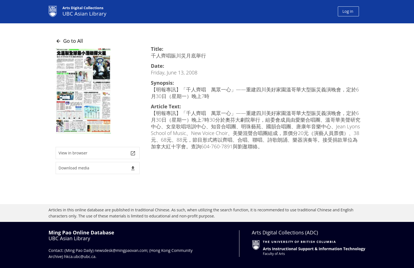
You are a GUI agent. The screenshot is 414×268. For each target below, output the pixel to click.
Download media (97, 168)
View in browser (97, 153)
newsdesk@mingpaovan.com (121, 250)
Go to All (69, 40)
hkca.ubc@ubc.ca (80, 256)
